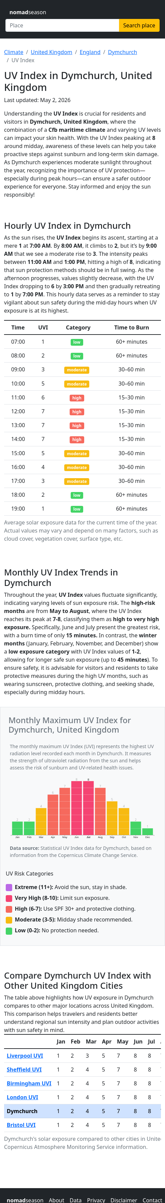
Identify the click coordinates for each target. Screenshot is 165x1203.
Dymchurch (122, 52)
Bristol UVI (21, 1125)
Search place (139, 25)
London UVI (22, 1097)
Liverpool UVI (25, 1055)
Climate (13, 52)
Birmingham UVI (29, 1083)
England (90, 52)
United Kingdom (51, 52)
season (27, 12)
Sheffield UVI (24, 1069)
